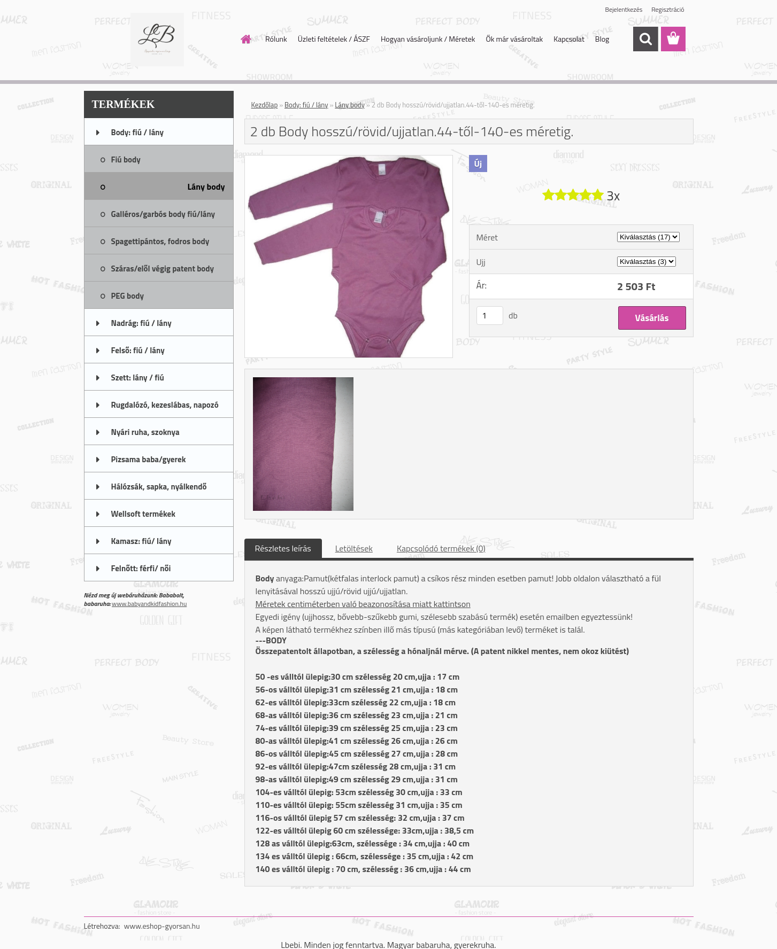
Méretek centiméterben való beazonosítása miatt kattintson (363, 603)
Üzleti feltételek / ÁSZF (334, 38)
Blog (602, 38)
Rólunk (276, 38)
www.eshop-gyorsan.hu (162, 925)
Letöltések (354, 548)
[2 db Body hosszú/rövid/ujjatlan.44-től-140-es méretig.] (349, 159)
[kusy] (489, 315)
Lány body (350, 104)
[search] (645, 39)
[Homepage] (245, 39)
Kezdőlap (264, 104)
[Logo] (157, 39)
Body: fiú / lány (306, 104)
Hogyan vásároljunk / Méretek (428, 38)
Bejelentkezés (624, 9)
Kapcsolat (568, 38)
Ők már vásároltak (514, 38)
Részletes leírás (283, 548)
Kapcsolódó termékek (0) (441, 548)
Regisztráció (667, 9)
